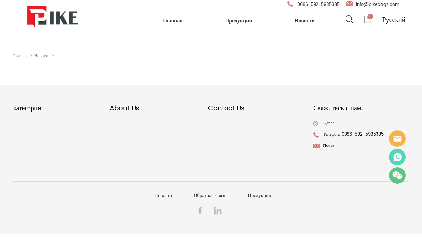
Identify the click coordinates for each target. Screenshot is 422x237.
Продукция (238, 20)
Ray (397, 157)
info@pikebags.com (377, 4)
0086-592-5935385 (318, 4)
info (397, 138)
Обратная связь (210, 195)
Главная (173, 20)
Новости (304, 20)
